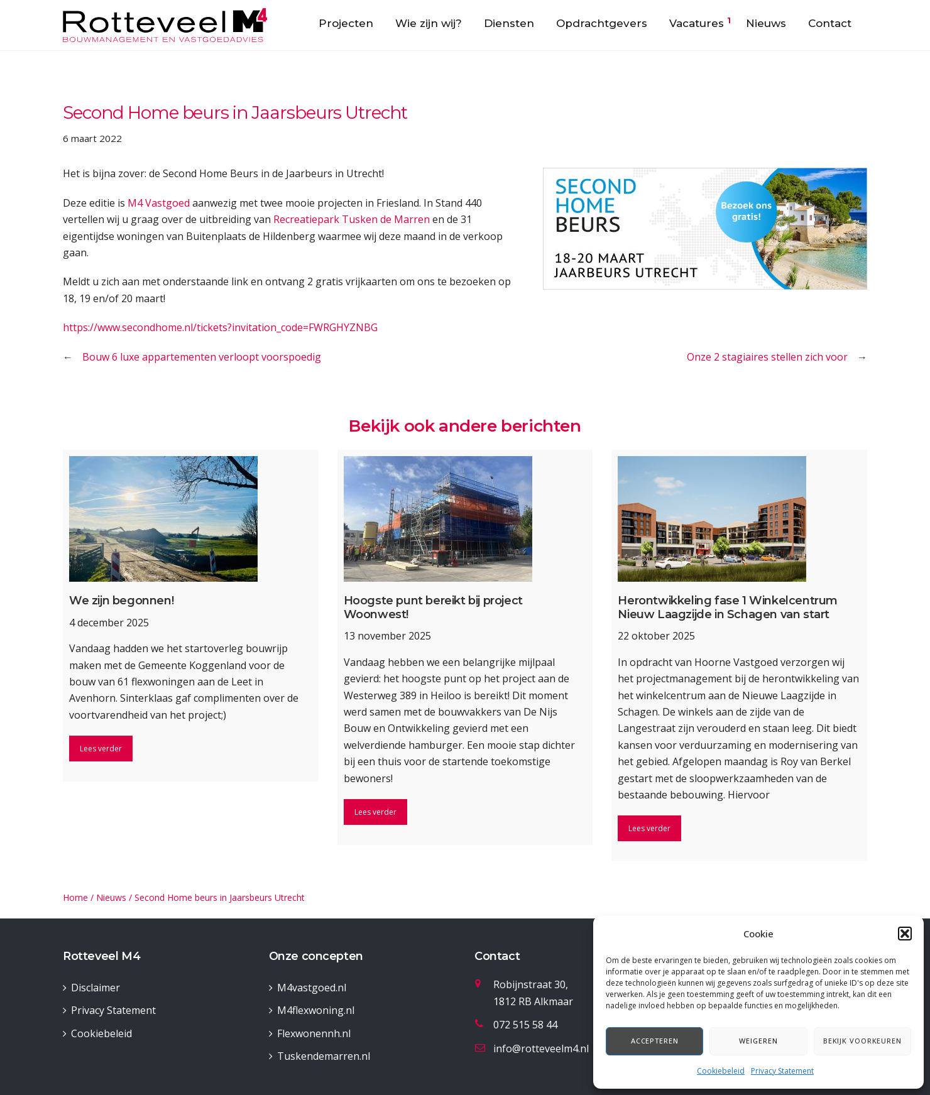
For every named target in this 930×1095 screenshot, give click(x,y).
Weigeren (758, 1040)
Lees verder (101, 748)
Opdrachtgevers (601, 23)
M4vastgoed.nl (311, 987)
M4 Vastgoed (159, 203)
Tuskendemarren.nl (323, 1056)
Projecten (346, 23)
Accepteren (655, 1040)
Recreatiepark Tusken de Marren (351, 219)
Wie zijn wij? (428, 23)
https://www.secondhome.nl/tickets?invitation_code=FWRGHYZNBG (220, 327)
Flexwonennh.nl (314, 1033)
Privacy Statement (782, 1070)
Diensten (509, 23)
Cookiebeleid (721, 1070)
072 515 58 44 (525, 1025)
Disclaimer (95, 987)
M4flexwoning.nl (315, 1010)
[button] (905, 933)
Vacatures (696, 23)
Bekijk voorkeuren (862, 1040)
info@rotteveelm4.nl (541, 1048)
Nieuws (766, 23)
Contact (829, 23)
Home (75, 897)
